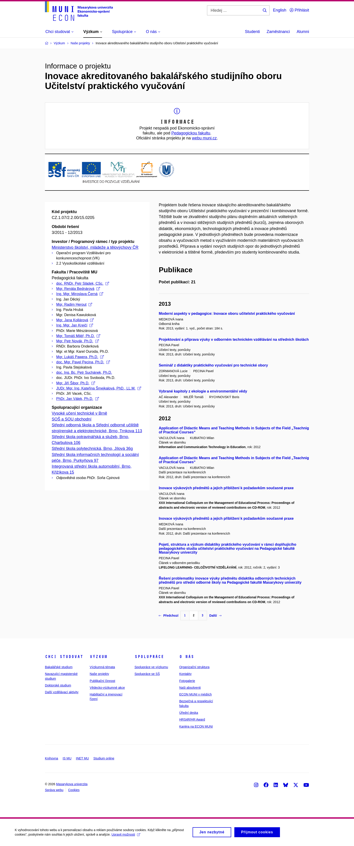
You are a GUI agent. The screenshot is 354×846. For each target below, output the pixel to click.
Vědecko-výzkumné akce (107, 687)
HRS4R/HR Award (192, 719)
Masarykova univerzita (71, 784)
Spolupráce (149, 656)
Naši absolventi (190, 687)
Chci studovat (64, 656)
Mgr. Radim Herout (74, 304)
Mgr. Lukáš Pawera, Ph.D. (80, 357)
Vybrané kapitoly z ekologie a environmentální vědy (203, 391)
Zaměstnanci (278, 31)
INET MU (82, 758)
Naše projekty (99, 674)
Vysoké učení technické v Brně (79, 413)
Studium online (103, 758)
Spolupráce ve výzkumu (151, 667)
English (279, 10)
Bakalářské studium (58, 667)
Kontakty (185, 674)
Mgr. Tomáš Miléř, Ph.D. (78, 336)
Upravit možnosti (126, 836)
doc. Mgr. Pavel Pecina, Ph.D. (83, 362)
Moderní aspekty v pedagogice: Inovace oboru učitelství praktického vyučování (227, 313)
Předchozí (168, 615)
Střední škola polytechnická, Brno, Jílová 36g (92, 448)
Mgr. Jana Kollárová (75, 320)
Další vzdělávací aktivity (62, 692)
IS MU (67, 758)
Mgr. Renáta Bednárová (78, 289)
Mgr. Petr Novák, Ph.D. (77, 341)
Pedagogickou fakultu (190, 133)
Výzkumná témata (102, 667)
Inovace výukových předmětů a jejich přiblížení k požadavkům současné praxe (226, 488)
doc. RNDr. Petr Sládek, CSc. (82, 283)
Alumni (303, 31)
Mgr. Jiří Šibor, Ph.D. (75, 383)
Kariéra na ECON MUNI (196, 726)
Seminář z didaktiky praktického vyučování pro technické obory (213, 365)
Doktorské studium (58, 685)
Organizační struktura (194, 667)
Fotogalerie (187, 681)
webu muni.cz (204, 138)
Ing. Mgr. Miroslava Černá (79, 294)
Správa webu (54, 790)
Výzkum (98, 656)
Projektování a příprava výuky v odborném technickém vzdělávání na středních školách (234, 339)
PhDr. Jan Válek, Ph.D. (77, 399)
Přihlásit (299, 10)
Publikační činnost (102, 681)
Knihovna (51, 758)
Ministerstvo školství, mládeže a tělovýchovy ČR (95, 247)
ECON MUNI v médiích (195, 694)
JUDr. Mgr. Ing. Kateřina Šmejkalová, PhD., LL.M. (98, 388)
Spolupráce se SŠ (147, 674)
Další (215, 615)
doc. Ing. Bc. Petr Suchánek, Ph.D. (84, 372)
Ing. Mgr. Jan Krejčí (74, 325)
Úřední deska (188, 712)
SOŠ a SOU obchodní (71, 419)
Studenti (252, 31)
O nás (186, 656)
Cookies (74, 790)
